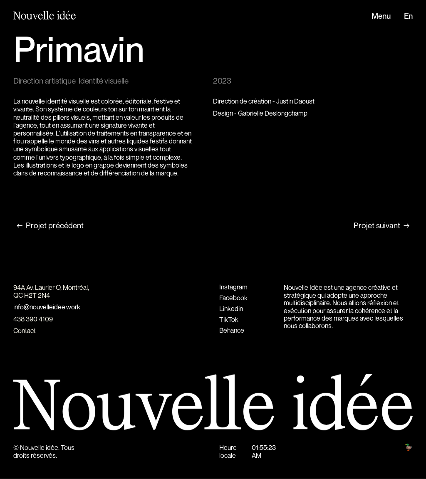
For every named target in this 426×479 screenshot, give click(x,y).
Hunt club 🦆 (396, 447)
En (408, 16)
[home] (40, 16)
